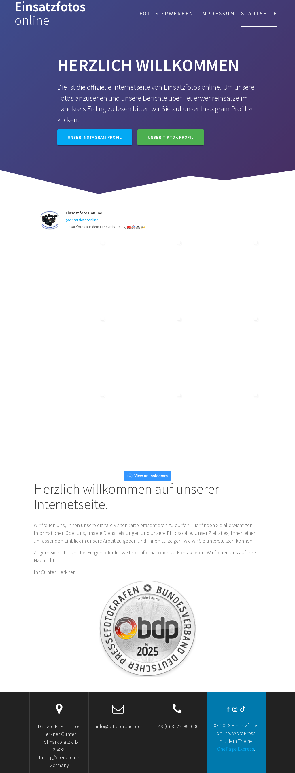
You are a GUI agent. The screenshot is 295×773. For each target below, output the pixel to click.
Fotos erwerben (166, 13)
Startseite (259, 13)
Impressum (217, 13)
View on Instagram (147, 475)
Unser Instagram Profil (95, 137)
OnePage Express (235, 748)
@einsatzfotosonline (82, 219)
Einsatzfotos (50, 13)
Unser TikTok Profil (171, 137)
